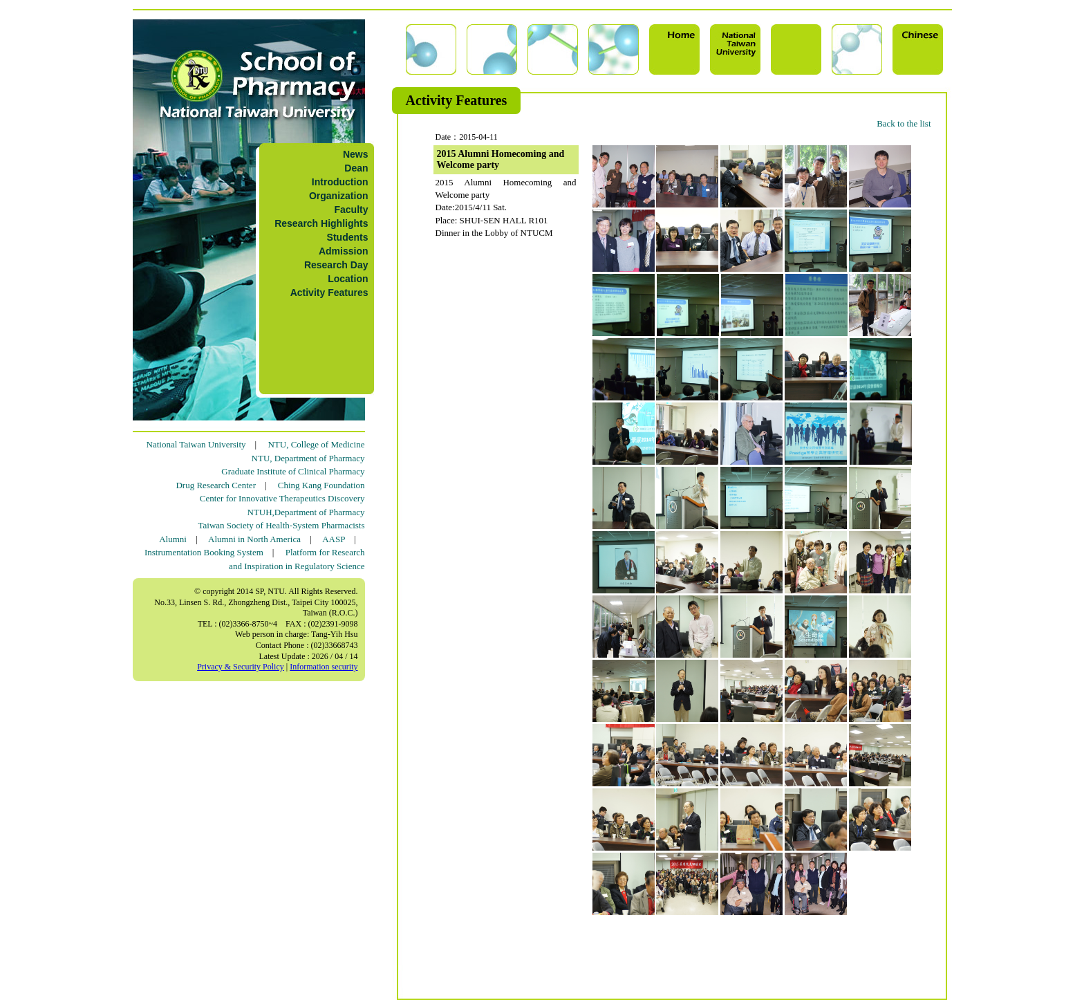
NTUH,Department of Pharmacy (305, 512)
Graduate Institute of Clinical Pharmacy (292, 471)
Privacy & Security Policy (240, 667)
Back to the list (904, 123)
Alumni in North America (254, 539)
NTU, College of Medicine (316, 444)
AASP (333, 539)
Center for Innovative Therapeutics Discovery (282, 498)
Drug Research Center (216, 485)
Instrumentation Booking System (203, 552)
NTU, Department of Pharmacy (308, 458)
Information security (323, 667)
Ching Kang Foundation (321, 485)
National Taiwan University (196, 444)
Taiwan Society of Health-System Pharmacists (281, 525)
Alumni (173, 539)
